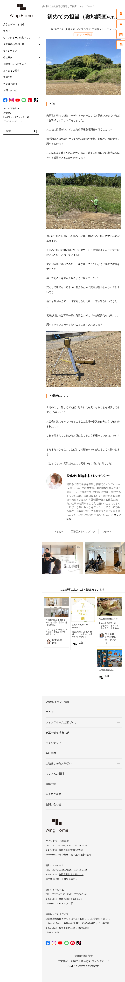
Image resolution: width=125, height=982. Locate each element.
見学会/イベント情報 (13, 24)
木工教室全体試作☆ (108, 619)
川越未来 (70, 29)
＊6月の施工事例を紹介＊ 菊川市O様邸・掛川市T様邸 (56, 622)
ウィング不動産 (10, 108)
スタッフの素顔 (83, 34)
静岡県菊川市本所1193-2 (71, 850)
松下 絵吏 (57, 640)
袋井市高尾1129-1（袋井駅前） (74, 928)
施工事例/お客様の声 (13, 44)
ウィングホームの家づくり (17, 37)
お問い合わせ (10, 90)
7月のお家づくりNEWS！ (80, 626)
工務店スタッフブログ (104, 29)
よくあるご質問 (11, 70)
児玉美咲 (109, 634)
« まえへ (59, 531)
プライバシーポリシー (12, 121)
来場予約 (7, 77)
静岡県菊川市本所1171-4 (71, 874)
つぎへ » (106, 531)
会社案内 (7, 57)
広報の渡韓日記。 (107, 670)
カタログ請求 (10, 84)
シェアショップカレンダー (14, 117)
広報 (81, 642)
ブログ (6, 31)
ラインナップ (10, 51)
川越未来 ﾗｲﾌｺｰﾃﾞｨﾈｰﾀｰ (88, 476)
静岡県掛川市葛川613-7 (71, 899)
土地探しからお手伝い (14, 64)
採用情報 (7, 113)
